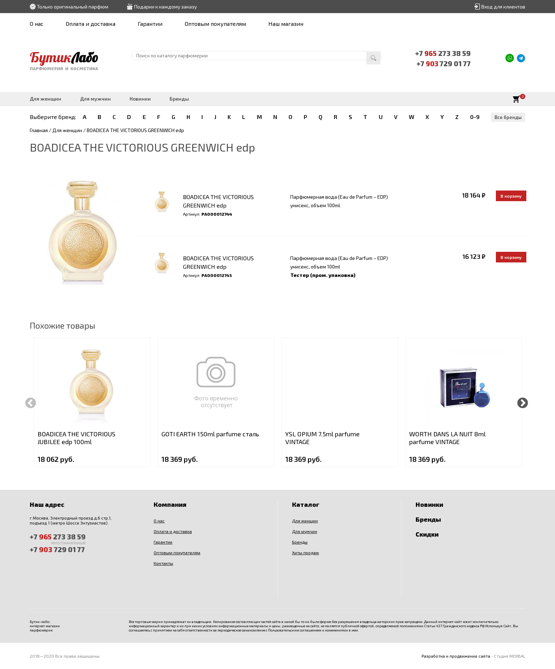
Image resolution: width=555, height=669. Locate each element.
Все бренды (508, 117)
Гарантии (150, 23)
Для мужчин (95, 99)
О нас (37, 23)
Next (523, 402)
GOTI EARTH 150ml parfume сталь (210, 434)
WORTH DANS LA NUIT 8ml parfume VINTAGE (447, 438)
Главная (39, 130)
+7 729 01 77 (443, 63)
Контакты (163, 563)
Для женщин (45, 99)
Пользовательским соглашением (294, 630)
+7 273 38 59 (443, 53)
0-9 (475, 116)
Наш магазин (285, 23)
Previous (31, 402)
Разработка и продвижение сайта (456, 655)
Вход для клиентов (503, 7)
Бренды (179, 99)
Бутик (64, 57)
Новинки (140, 99)
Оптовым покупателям (215, 23)
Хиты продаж (305, 552)
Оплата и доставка (90, 23)
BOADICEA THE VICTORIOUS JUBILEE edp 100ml (76, 438)
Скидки (427, 534)
